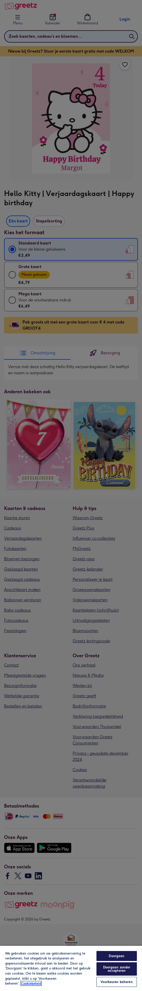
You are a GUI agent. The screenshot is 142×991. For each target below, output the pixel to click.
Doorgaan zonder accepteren (116, 969)
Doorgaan (116, 956)
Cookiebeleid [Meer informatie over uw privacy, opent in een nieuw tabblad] (31, 983)
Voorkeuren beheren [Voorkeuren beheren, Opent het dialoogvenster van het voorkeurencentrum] (117, 982)
